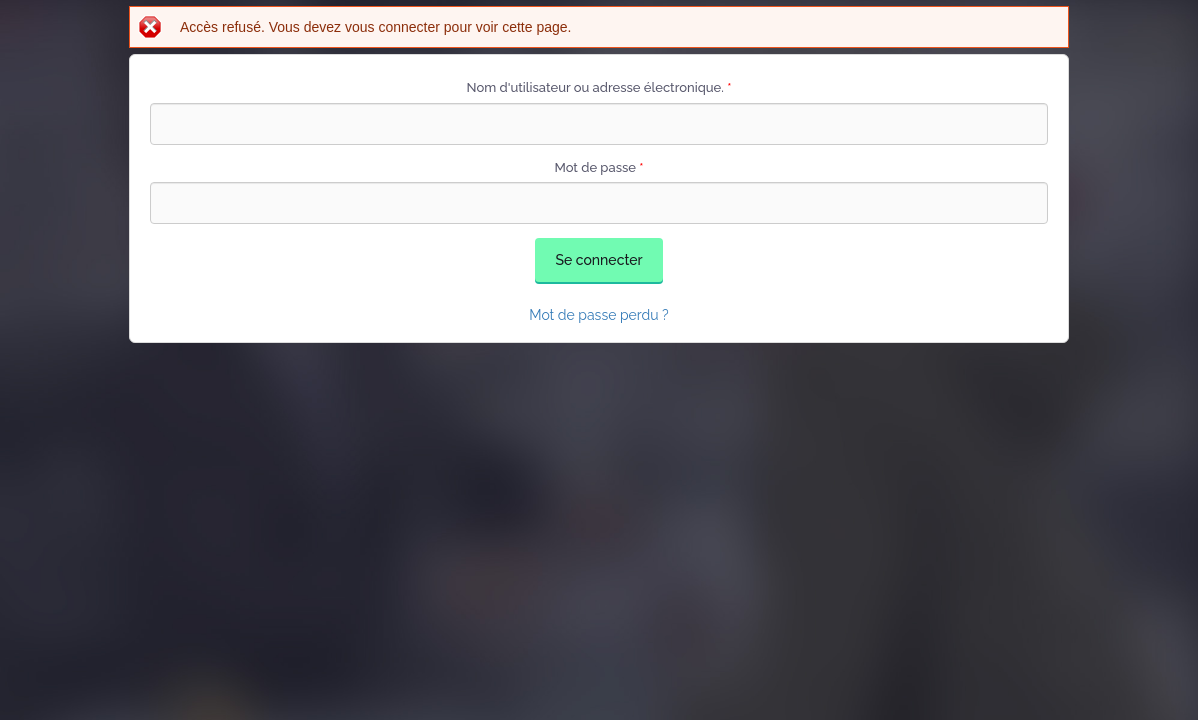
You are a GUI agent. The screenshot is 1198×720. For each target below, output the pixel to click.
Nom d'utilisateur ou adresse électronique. (599, 87)
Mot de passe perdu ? (599, 315)
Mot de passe (598, 167)
